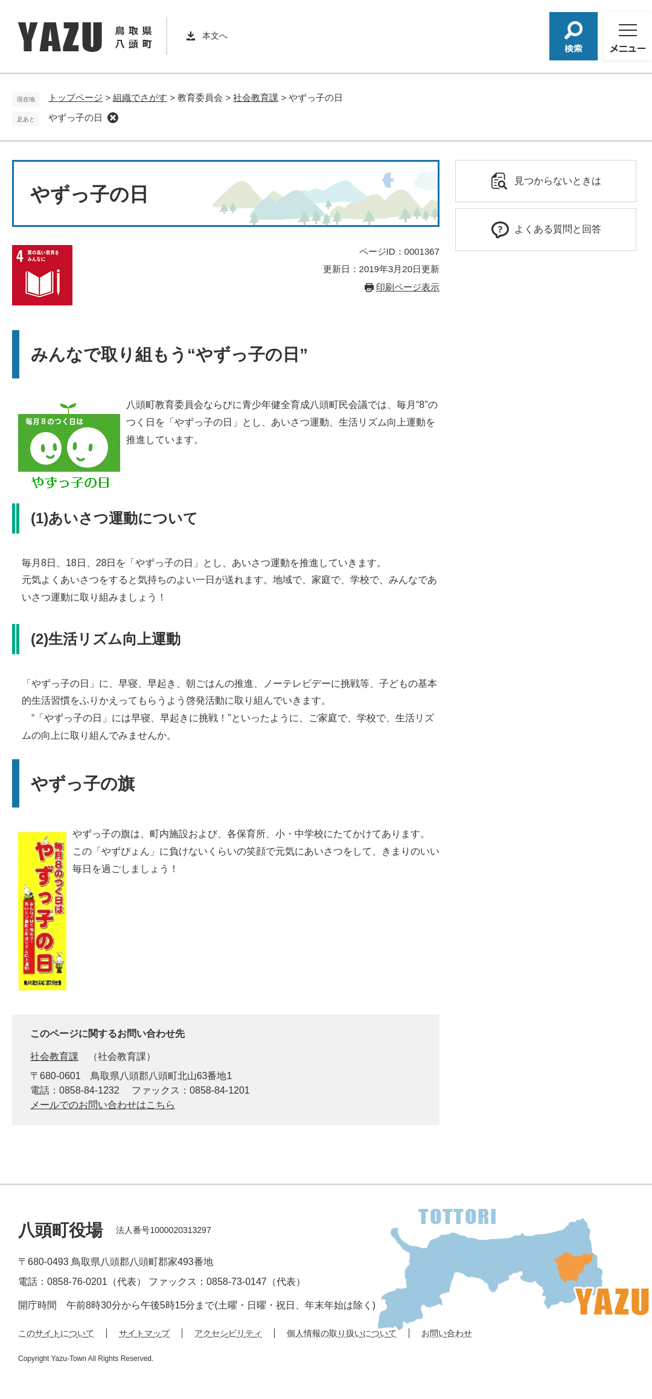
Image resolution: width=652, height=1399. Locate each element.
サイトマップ (144, 1333)
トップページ (75, 97)
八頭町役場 (60, 1230)
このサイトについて (56, 1333)
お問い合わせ (446, 1333)
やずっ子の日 (75, 117)
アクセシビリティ (228, 1333)
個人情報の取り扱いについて (342, 1333)
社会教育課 (255, 97)
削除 (112, 117)
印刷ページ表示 (407, 287)
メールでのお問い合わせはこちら (102, 1105)
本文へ (215, 35)
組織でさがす (140, 97)
